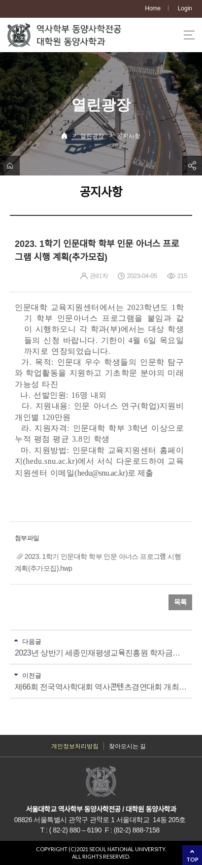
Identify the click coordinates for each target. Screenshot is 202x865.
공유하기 (192, 165)
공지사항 (128, 136)
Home (153, 8)
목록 (180, 602)
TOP (192, 859)
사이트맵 (189, 35)
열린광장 (92, 136)
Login (185, 8)
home (10, 165)
